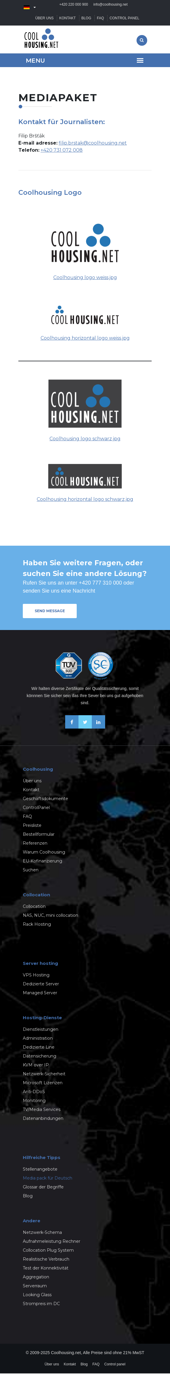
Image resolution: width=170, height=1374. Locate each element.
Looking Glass (37, 1295)
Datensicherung (39, 1056)
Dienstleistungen (40, 1030)
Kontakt (67, 19)
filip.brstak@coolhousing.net (93, 143)
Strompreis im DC (41, 1304)
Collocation (34, 907)
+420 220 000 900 (73, 7)
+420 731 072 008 (62, 150)
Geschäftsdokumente (45, 799)
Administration (38, 1038)
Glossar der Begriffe (43, 1187)
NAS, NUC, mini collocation (50, 916)
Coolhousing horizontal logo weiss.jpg (85, 338)
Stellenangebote (40, 1169)
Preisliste (32, 826)
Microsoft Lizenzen (42, 1083)
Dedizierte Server (41, 984)
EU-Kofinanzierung (42, 861)
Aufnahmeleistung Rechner (51, 1242)
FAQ (100, 19)
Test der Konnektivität (45, 1268)
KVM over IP (36, 1065)
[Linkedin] (98, 727)
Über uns (44, 19)
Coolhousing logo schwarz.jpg (85, 439)
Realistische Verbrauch (46, 1259)
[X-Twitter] (85, 727)
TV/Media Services (41, 1110)
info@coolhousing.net (110, 7)
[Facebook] (71, 727)
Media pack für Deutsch (47, 1178)
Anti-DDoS (34, 1092)
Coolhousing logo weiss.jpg (85, 278)
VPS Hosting (36, 975)
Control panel (124, 19)
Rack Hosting (37, 924)
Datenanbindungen (43, 1119)
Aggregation (36, 1277)
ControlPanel (36, 808)
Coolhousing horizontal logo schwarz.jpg (85, 500)
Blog (86, 19)
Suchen (31, 870)
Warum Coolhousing (44, 852)
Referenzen (35, 843)
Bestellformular (38, 835)
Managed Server (40, 993)
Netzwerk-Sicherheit (44, 1074)
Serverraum (35, 1286)
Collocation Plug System (48, 1250)
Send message (50, 611)
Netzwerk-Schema (42, 1233)
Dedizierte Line (38, 1047)
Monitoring (34, 1101)
